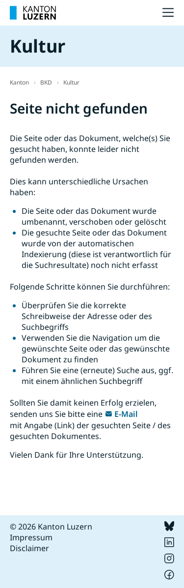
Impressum (31, 537)
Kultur (71, 82)
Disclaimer (29, 548)
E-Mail (126, 414)
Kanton (19, 82)
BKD (46, 82)
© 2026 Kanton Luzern (51, 526)
